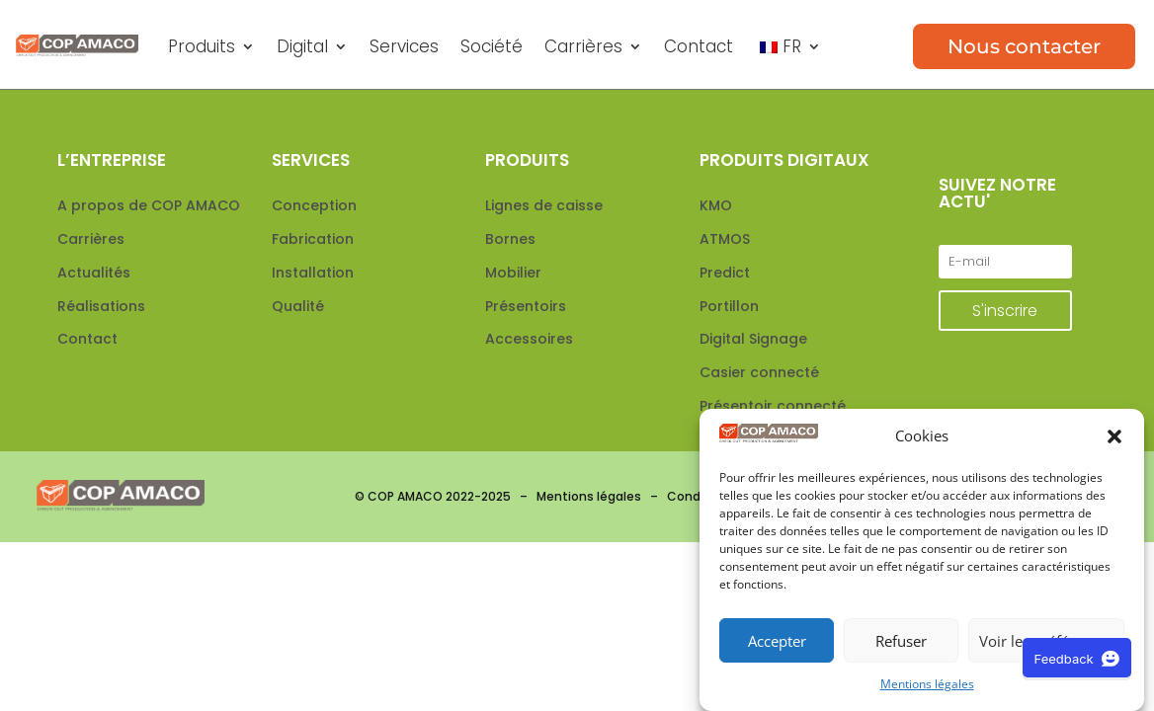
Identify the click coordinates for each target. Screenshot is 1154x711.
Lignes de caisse (544, 205)
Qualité (298, 306)
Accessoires (529, 339)
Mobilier (513, 272)
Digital (302, 46)
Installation (313, 272)
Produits (201, 46)
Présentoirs (525, 306)
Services (404, 46)
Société (491, 46)
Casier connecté (759, 372)
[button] (1114, 437)
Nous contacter (1024, 46)
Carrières (583, 46)
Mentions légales (927, 683)
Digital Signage (753, 339)
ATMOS (725, 239)
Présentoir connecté (773, 406)
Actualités (93, 272)
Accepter (777, 641)
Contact (698, 46)
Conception (314, 205)
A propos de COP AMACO (148, 205)
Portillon (729, 306)
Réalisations (101, 306)
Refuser (901, 641)
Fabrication (313, 239)
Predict (725, 272)
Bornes (510, 239)
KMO (716, 205)
